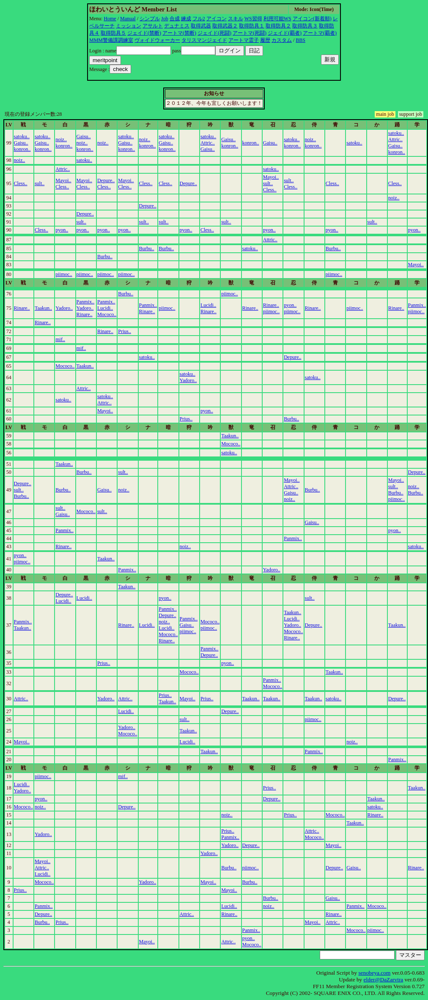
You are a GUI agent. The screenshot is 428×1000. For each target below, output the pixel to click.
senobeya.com (374, 973)
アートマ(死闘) (249, 33)
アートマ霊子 (243, 40)
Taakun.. (43, 308)
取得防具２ (278, 26)
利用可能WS (277, 19)
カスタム (282, 40)
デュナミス (176, 26)
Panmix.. (86, 302)
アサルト (153, 26)
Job (164, 19)
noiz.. (61, 139)
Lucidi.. (105, 308)
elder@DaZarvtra (383, 979)
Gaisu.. (21, 143)
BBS (300, 40)
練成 (186, 19)
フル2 (198, 19)
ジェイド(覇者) (285, 33)
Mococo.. (106, 314)
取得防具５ (113, 33)
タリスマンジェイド (204, 40)
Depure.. (106, 180)
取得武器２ (225, 26)
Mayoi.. (63, 180)
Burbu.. (146, 248)
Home (110, 19)
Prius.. (124, 331)
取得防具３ (305, 26)
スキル (235, 19)
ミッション (128, 26)
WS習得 (253, 19)
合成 (175, 19)
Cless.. (20, 183)
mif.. (60, 339)
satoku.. (22, 136)
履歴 (265, 40)
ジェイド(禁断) (144, 33)
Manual (128, 19)
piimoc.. (63, 274)
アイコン (216, 19)
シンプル (150, 19)
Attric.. (207, 143)
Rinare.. (22, 308)
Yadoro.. (64, 308)
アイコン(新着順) (312, 19)
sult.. (39, 183)
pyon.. (61, 230)
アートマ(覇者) (320, 33)
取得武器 (201, 26)
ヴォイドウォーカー (157, 40)
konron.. (22, 149)
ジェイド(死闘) (214, 33)
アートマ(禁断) (179, 33)
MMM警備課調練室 (111, 40)
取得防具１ (251, 26)
